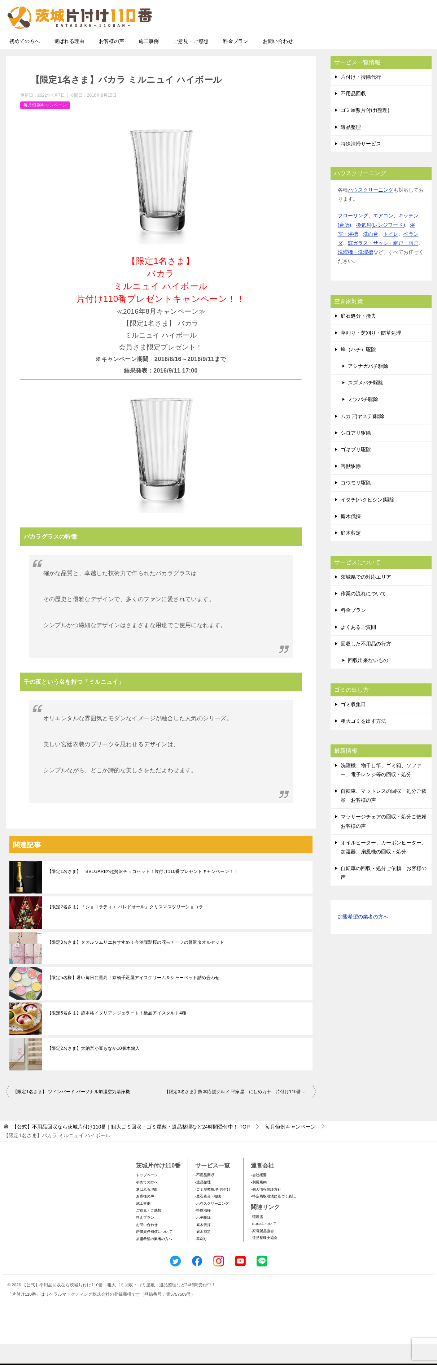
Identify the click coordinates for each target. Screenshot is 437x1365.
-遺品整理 (203, 1203)
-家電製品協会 (262, 1252)
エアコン (383, 237)
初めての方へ (24, 62)
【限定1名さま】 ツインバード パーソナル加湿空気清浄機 (71, 1113)
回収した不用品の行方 (366, 665)
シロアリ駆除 (356, 454)
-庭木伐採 (203, 1246)
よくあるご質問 (358, 648)
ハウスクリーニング (370, 211)
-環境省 (257, 1238)
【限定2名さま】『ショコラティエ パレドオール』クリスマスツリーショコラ (125, 928)
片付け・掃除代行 (361, 98)
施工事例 (149, 62)
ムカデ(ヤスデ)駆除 (362, 437)
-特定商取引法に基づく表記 (273, 1218)
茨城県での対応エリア (366, 598)
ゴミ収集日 (353, 726)
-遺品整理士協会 (264, 1259)
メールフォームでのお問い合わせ (364, 42)
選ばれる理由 (69, 62)
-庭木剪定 (203, 1253)
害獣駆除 (351, 487)
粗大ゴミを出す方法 (363, 742)
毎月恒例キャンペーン (45, 126)
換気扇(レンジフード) (380, 246)
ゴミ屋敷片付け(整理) (365, 131)
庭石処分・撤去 (358, 337)
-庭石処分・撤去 (208, 1218)
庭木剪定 (351, 554)
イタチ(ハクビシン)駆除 (367, 521)
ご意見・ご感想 (191, 62)
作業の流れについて (363, 615)
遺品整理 (351, 148)
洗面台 (370, 255)
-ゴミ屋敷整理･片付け (213, 1211)
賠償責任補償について (154, 1253)
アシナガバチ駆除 (368, 387)
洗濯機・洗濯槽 (355, 273)
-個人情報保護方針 (266, 1211)
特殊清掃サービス (361, 165)
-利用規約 (258, 1203)
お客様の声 (111, 62)
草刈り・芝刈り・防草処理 (371, 354)
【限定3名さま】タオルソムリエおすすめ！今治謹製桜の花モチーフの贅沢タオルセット (135, 963)
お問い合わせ (278, 62)
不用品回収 (353, 115)
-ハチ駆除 (203, 1239)
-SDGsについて (263, 1245)
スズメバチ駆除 (365, 404)
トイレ (390, 255)
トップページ (147, 1196)
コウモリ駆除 (356, 504)
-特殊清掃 (203, 1232)
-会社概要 (258, 1196)
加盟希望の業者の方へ (363, 938)
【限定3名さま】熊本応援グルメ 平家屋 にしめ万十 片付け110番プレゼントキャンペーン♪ (240, 1113)
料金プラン (235, 62)
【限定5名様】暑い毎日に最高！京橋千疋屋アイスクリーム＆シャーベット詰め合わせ (133, 998)
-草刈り (201, 1260)
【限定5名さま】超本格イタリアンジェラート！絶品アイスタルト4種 (117, 1034)
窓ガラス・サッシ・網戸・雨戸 (383, 264)
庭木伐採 (351, 537)
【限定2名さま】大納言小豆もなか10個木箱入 (93, 1069)
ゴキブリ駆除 (356, 471)
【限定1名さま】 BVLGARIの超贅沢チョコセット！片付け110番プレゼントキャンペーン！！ (143, 892)
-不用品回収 (204, 1196)
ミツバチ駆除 (363, 420)
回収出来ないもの (368, 681)
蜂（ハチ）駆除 (358, 371)
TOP (131, 1148)
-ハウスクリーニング (212, 1225)
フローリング (353, 237)
